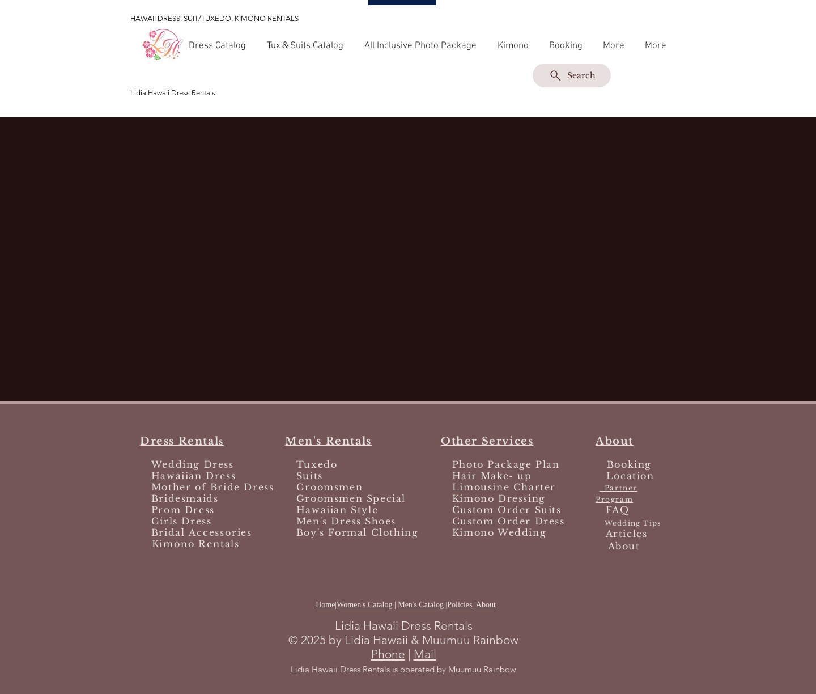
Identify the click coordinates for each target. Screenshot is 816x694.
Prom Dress (183, 509)
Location (630, 475)
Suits (307, 475)
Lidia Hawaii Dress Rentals (172, 92)
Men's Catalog (421, 604)
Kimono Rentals (196, 543)
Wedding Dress (192, 464)
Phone (388, 654)
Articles (627, 533)
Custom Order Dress (508, 521)
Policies (459, 604)
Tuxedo (317, 464)
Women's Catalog (364, 604)
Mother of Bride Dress (212, 487)
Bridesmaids (182, 498)
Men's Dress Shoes (346, 521)
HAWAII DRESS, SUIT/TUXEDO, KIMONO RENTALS (214, 18)
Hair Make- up (492, 475)
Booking (629, 464)
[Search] (572, 75)
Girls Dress (181, 521)
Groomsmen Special (351, 498)
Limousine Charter (504, 487)
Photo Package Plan (506, 464)
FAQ (618, 509)
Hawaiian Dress (193, 475)
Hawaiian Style (337, 509)
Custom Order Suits (507, 509)
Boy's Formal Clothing (355, 532)
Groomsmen (329, 487)
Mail (425, 654)
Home (325, 604)
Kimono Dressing (499, 498)
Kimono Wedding (499, 532)
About (486, 604)
